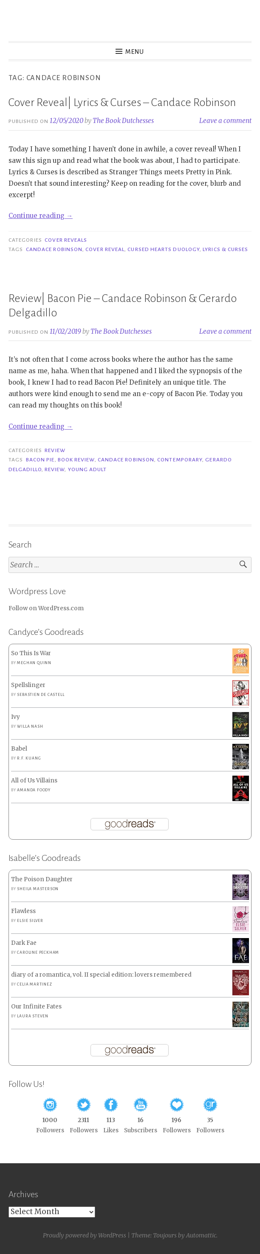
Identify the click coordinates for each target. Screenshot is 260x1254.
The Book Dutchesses (123, 121)
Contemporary (179, 460)
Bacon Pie (40, 460)
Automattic (201, 1235)
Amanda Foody (34, 790)
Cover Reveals (66, 240)
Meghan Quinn (34, 663)
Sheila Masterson (38, 889)
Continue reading (40, 216)
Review (55, 450)
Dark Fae (24, 943)
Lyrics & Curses (225, 249)
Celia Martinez (34, 984)
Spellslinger (28, 685)
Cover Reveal (104, 249)
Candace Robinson (54, 249)
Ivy (15, 717)
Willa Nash (30, 726)
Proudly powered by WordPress (84, 1235)
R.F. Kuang (29, 758)
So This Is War (31, 653)
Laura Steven (32, 1016)
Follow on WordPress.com (46, 608)
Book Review (76, 460)
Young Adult (87, 469)
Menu (134, 51)
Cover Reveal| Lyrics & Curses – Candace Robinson (122, 103)
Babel (19, 748)
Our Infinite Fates (36, 1006)
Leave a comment (225, 121)
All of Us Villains (34, 780)
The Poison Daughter (42, 879)
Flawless (23, 911)
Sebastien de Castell (40, 695)
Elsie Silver (30, 921)
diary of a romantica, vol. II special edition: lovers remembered (101, 974)
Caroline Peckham (38, 952)
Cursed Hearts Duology (163, 249)
